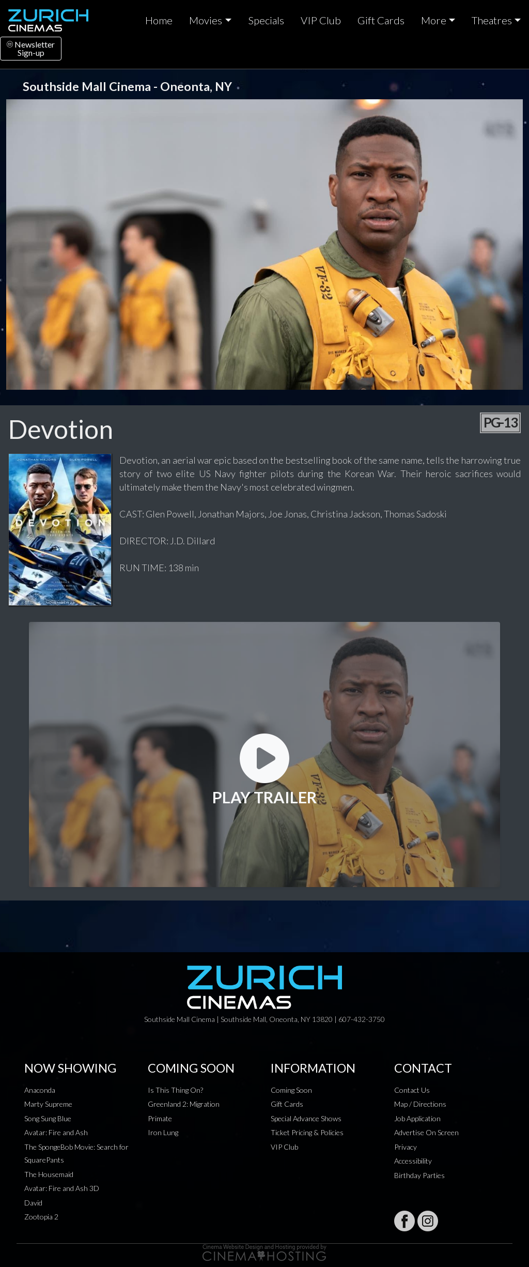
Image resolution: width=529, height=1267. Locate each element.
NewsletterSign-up (31, 48)
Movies (205, 20)
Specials (266, 20)
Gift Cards (380, 20)
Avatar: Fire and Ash (56, 1132)
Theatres (492, 20)
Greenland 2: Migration (184, 1104)
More (433, 20)
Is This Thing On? (175, 1090)
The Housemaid (48, 1174)
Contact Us (412, 1090)
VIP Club (321, 20)
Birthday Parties (419, 1175)
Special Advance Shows (306, 1118)
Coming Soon (291, 1090)
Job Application (417, 1118)
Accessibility (413, 1160)
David (33, 1202)
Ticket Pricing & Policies (307, 1132)
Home (159, 20)
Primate (160, 1118)
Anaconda (39, 1090)
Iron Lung (163, 1132)
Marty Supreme (48, 1104)
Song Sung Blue (47, 1118)
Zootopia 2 (41, 1216)
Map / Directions (420, 1104)
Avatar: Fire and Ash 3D (61, 1188)
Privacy (405, 1146)
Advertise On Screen (426, 1132)
